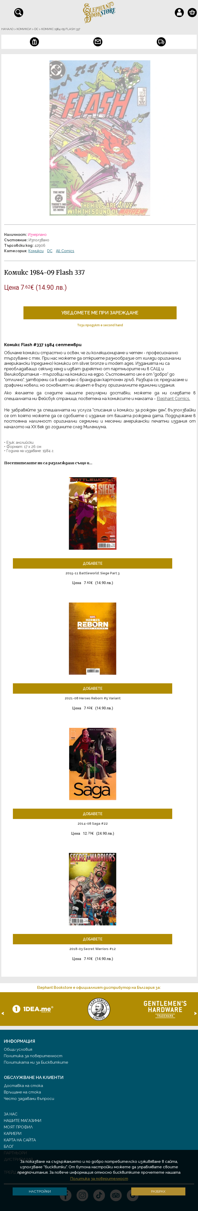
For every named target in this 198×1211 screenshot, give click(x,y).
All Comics (65, 251)
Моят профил (18, 1127)
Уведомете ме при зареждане (99, 312)
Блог (9, 1146)
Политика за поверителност (33, 1056)
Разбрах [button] (158, 1191)
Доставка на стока (23, 1085)
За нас (11, 1114)
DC (49, 251)
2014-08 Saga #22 (93, 823)
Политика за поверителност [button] (99, 1178)
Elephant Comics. (173, 398)
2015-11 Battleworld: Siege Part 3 (92, 573)
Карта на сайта (20, 1140)
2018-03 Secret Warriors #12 (92, 949)
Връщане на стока (22, 1092)
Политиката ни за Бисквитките (36, 1062)
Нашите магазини (22, 1120)
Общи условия (18, 1049)
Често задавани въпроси (29, 1098)
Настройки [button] (40, 1191)
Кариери (12, 1133)
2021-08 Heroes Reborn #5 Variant (93, 698)
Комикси (36, 251)
